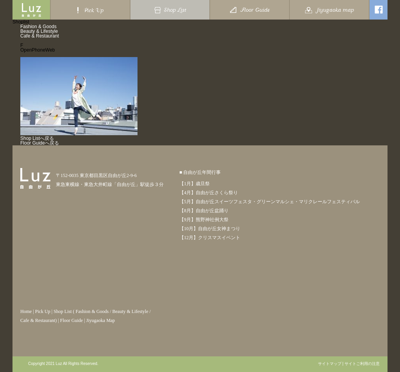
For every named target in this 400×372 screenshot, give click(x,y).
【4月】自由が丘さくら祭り (208, 192)
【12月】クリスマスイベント (209, 237)
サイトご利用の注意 (362, 364)
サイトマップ (329, 364)
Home (26, 311)
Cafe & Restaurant (39, 36)
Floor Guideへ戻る (39, 143)
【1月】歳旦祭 (194, 183)
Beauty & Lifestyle (39, 31)
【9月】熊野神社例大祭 (204, 219)
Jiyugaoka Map (100, 320)
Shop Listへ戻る (37, 138)
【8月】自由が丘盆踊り (204, 210)
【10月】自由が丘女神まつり (209, 228)
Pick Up (42, 311)
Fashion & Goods (38, 26)
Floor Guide (71, 320)
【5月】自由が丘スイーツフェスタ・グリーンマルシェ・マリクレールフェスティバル (269, 201)
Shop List (62, 311)
